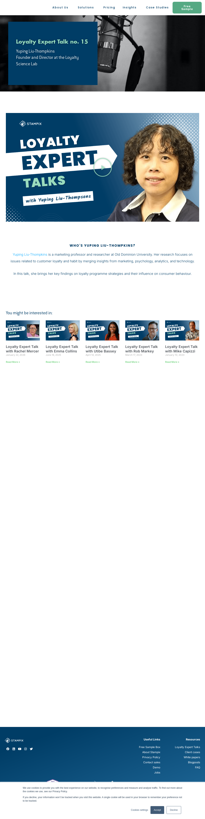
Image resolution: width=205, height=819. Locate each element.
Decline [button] (174, 810)
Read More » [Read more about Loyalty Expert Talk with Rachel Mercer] (13, 361)
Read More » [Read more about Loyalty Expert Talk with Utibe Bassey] (93, 361)
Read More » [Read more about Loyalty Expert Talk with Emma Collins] (53, 361)
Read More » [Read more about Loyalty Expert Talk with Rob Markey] (132, 361)
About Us (61, 7)
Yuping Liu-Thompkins (30, 254)
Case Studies (157, 7)
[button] (102, 167)
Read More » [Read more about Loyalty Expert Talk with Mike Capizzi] (172, 361)
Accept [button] (157, 810)
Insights (131, 7)
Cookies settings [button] (139, 810)
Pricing (109, 7)
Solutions (87, 7)
